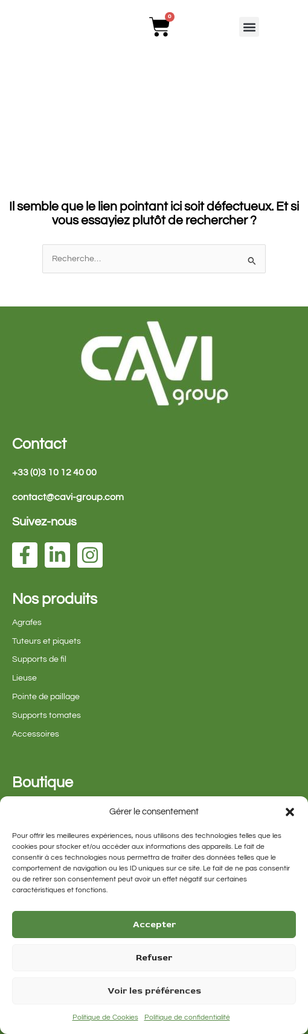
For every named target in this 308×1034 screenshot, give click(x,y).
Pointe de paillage (46, 697)
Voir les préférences (154, 991)
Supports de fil (39, 659)
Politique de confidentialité (187, 1017)
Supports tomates (46, 715)
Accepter (154, 924)
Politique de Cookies (105, 1017)
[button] (290, 812)
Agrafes (27, 622)
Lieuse (24, 678)
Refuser (154, 957)
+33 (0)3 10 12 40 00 (54, 472)
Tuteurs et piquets (46, 641)
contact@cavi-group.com (68, 497)
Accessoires (35, 734)
